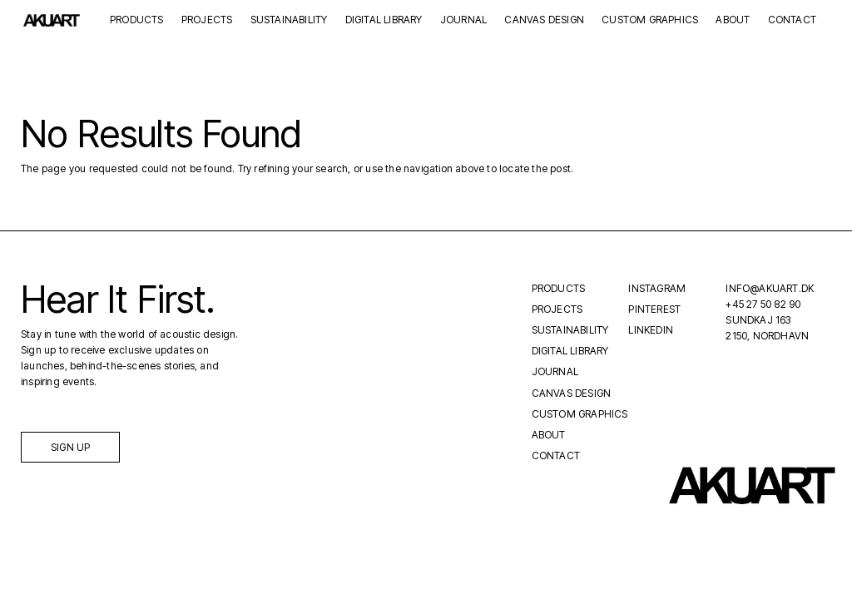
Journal (463, 20)
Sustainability (289, 20)
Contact (792, 20)
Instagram (657, 288)
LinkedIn (650, 330)
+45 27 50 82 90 (763, 304)
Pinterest (654, 309)
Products (137, 20)
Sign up (70, 447)
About (733, 20)
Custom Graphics (650, 20)
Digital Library (384, 20)
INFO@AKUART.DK (770, 288)
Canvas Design (544, 20)
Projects (207, 20)
